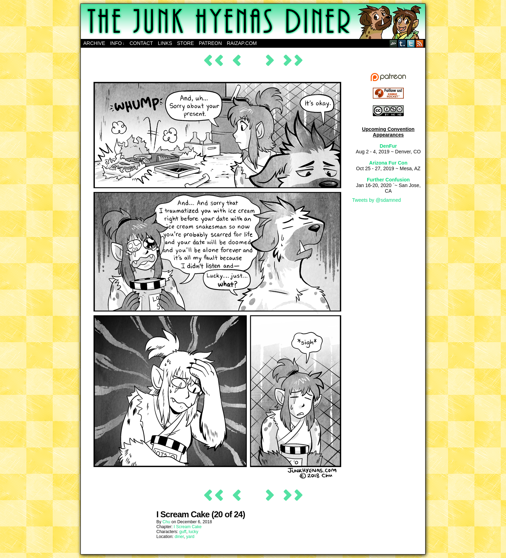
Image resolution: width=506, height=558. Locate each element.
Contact (141, 43)
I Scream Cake (187, 526)
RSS (419, 43)
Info (117, 43)
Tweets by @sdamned (376, 200)
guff (182, 531)
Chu (166, 521)
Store (185, 43)
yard (190, 536)
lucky (193, 531)
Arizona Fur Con (388, 163)
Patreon (210, 43)
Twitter (411, 43)
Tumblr (402, 43)
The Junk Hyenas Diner (253, 21)
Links (165, 43)
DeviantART (393, 43)
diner (179, 536)
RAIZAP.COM (242, 43)
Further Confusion (388, 179)
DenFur (388, 146)
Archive (94, 43)
